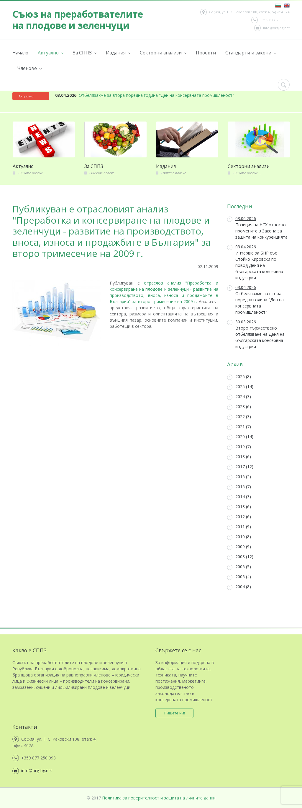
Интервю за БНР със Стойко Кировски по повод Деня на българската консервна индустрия (255, 262)
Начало (20, 52)
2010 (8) (239, 537)
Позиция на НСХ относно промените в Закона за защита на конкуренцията (257, 228)
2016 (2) (239, 477)
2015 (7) (239, 487)
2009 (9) (239, 547)
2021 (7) (239, 427)
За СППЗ (84, 52)
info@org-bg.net (272, 28)
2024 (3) (239, 397)
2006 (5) (239, 567)
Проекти (206, 52)
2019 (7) (239, 447)
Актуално (50, 52)
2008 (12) (240, 557)
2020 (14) (240, 437)
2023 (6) (239, 407)
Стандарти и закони (250, 52)
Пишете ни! (174, 713)
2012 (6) (239, 517)
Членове (29, 68)
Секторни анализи (163, 52)
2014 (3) (239, 497)
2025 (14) (240, 387)
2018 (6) (239, 457)
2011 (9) (239, 527)
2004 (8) (239, 587)
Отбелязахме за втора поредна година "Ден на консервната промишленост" (144, 95)
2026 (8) (239, 377)
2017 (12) (240, 467)
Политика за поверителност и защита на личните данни (159, 798)
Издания (118, 52)
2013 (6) (239, 507)
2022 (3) (239, 417)
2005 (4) (239, 577)
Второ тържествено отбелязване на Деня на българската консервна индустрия (256, 334)
